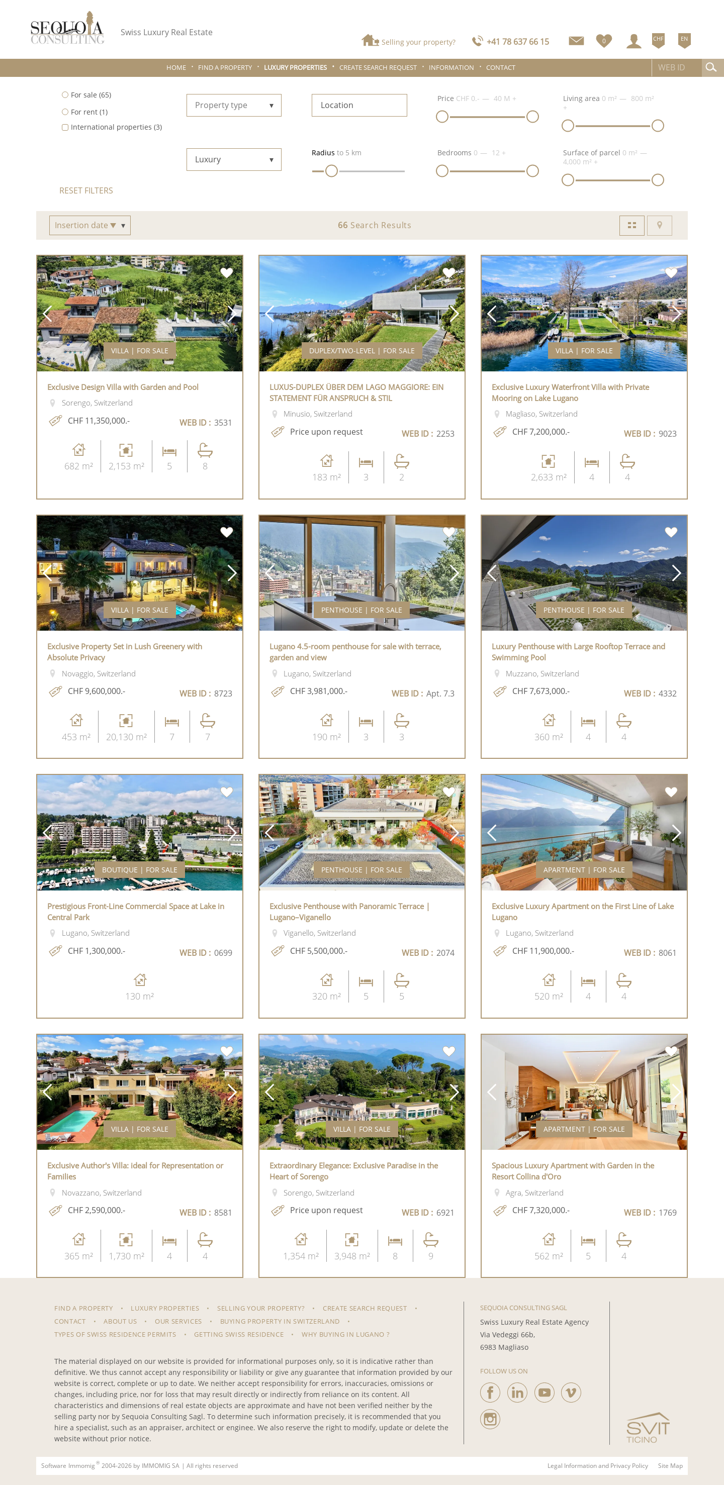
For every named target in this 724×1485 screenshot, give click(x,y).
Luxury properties (295, 67)
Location (337, 105)
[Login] (634, 41)
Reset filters (86, 190)
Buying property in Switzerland (280, 1321)
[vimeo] (571, 1390)
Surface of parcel (591, 152)
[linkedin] (517, 1390)
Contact (500, 67)
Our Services (178, 1321)
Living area (581, 98)
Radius (323, 152)
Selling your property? (419, 42)
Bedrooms (454, 152)
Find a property (225, 67)
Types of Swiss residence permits (115, 1334)
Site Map (670, 1466)
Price (445, 98)
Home (176, 67)
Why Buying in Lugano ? (346, 1334)
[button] (47, 313)
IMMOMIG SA (160, 1466)
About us (120, 1321)
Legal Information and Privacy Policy (598, 1466)
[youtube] (544, 1390)
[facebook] (490, 1390)
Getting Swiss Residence (239, 1334)
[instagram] (490, 1416)
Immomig (81, 1466)
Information (451, 67)
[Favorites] (604, 39)
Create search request (378, 67)
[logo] (68, 27)
